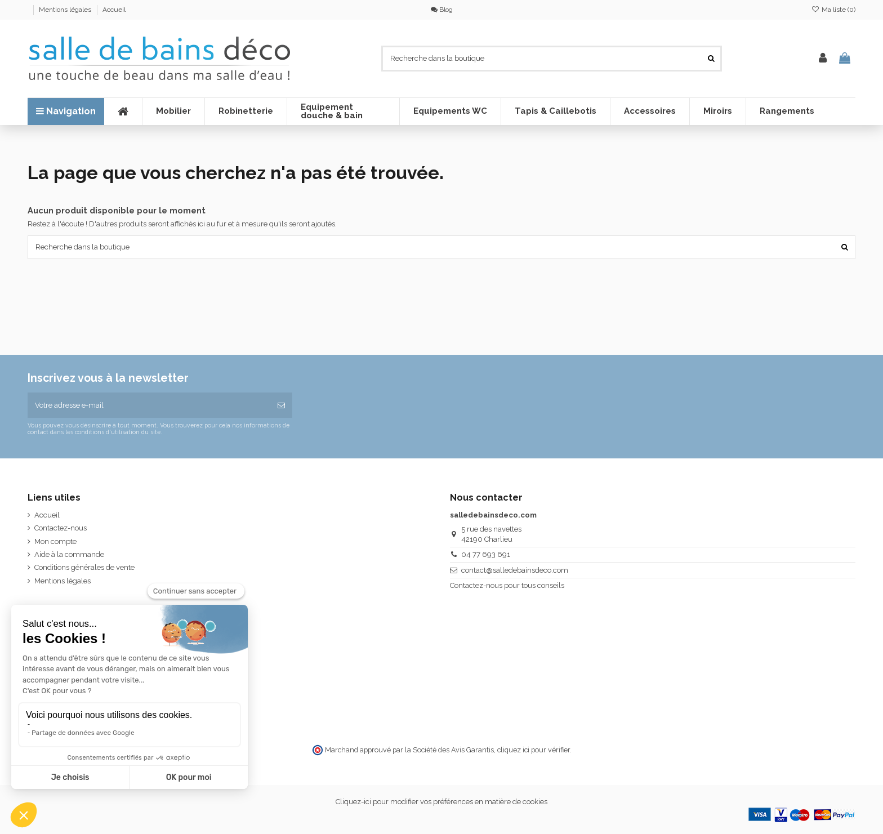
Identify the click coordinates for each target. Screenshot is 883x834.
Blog (442, 10)
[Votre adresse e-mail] (149, 405)
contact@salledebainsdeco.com (514, 570)
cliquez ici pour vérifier (533, 750)
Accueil (114, 10)
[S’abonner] (281, 405)
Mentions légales (66, 10)
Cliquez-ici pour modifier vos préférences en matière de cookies (441, 801)
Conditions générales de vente (84, 567)
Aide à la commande (69, 554)
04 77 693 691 (485, 554)
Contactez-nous (60, 528)
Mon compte (55, 541)
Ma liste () (833, 10)
